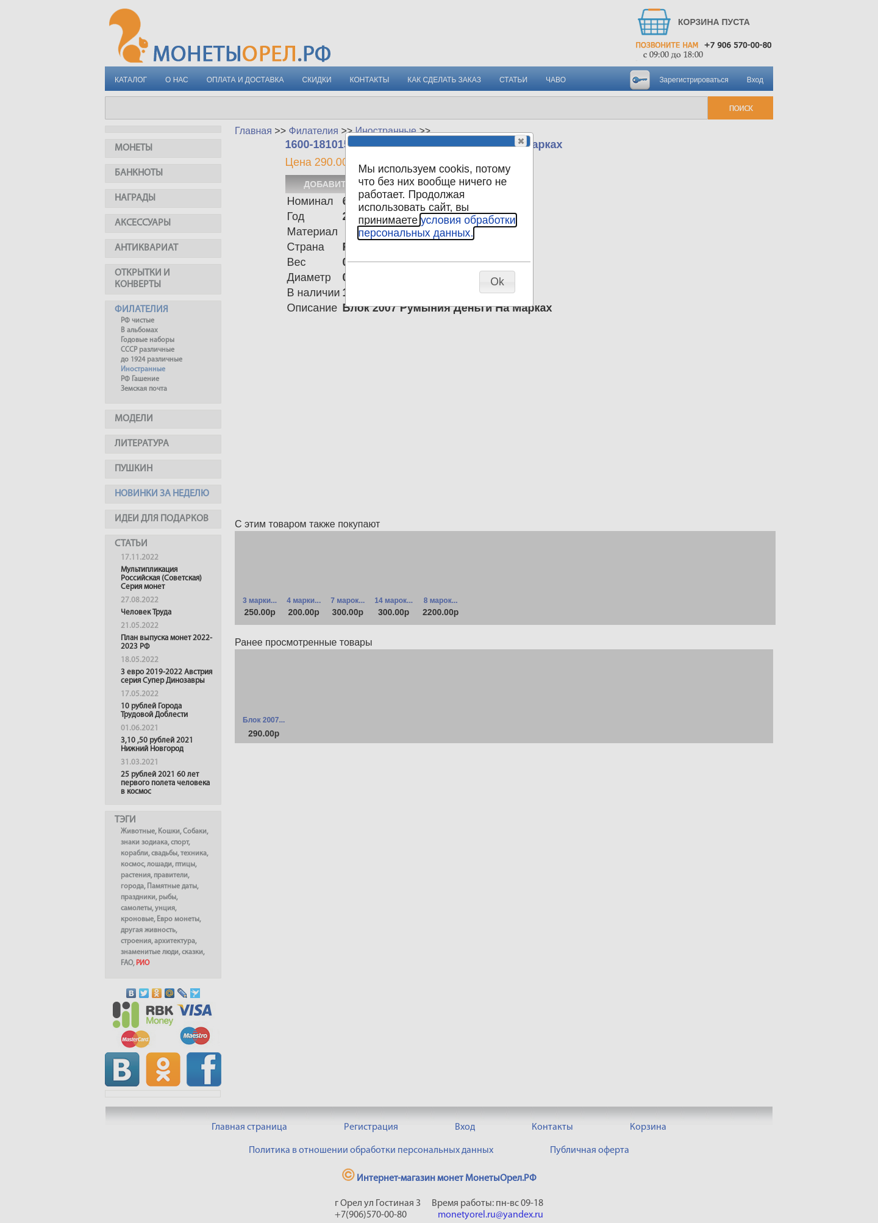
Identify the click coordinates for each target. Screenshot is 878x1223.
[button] (521, 141)
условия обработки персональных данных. (437, 226)
